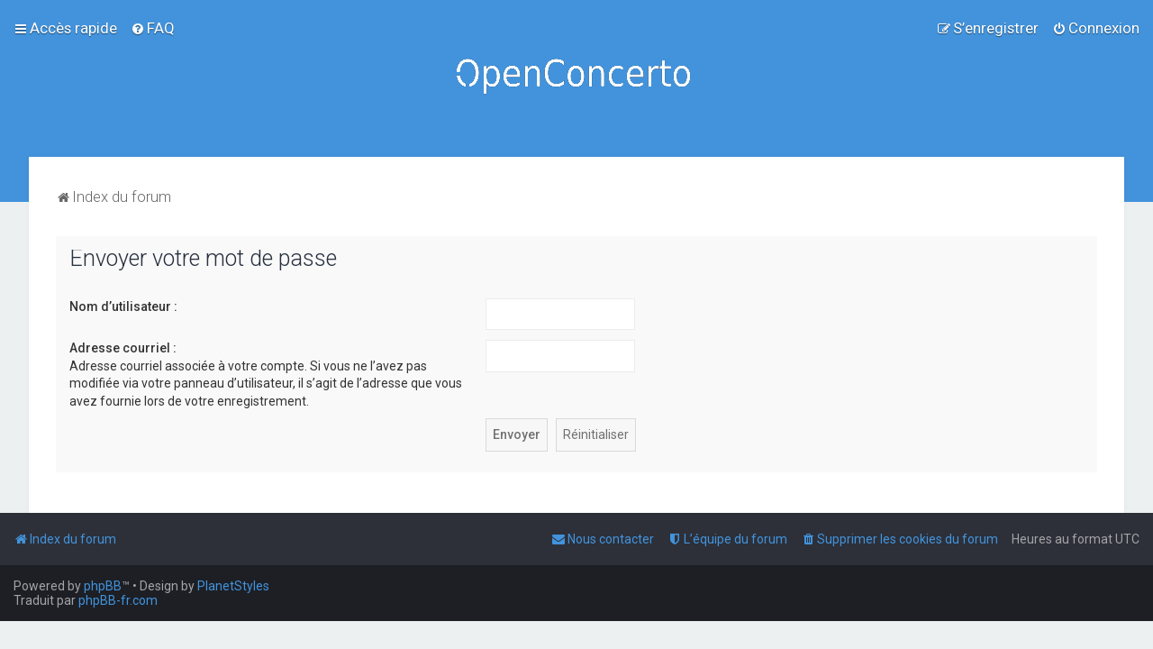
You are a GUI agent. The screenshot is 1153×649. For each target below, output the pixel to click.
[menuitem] (153, 28)
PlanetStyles (233, 586)
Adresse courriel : (123, 348)
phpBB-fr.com (118, 600)
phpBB (103, 586)
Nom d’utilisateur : (123, 306)
